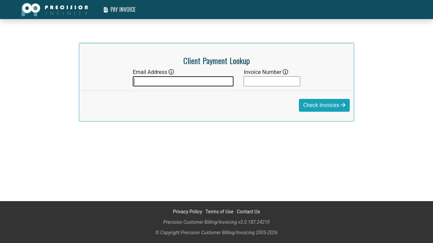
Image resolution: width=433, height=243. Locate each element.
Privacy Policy (187, 211)
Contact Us (248, 211)
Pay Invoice (119, 9)
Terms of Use (220, 211)
